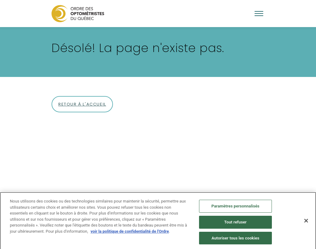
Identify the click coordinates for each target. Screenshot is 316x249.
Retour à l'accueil (82, 104)
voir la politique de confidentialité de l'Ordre (129, 232)
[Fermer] (306, 222)
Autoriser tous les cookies (235, 239)
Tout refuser (235, 223)
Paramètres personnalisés (235, 207)
